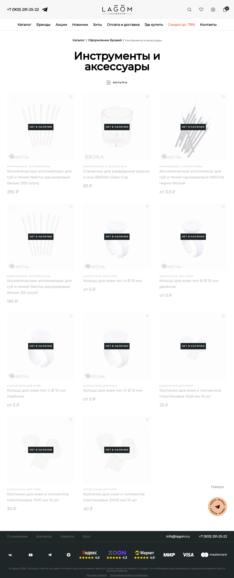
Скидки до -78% (181, 25)
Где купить (154, 25)
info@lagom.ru (178, 536)
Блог (86, 536)
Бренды (43, 25)
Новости (67, 536)
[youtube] (31, 555)
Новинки (80, 25)
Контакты (208, 25)
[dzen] (68, 555)
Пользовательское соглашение (129, 575)
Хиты (97, 25)
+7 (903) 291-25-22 (23, 9)
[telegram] (45, 9)
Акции (61, 25)
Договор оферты (96, 575)
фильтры (117, 82)
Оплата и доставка (123, 25)
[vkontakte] (10, 555)
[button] (71, 97)
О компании (17, 536)
